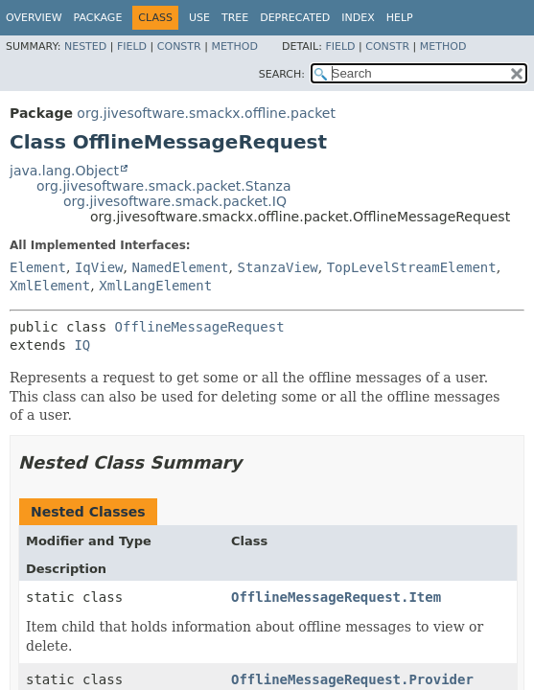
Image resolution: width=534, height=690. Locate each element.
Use (199, 18)
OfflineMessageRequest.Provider (352, 679)
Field (132, 46)
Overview (34, 18)
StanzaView (277, 267)
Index (357, 18)
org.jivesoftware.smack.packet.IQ (175, 201)
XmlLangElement (155, 285)
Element (38, 267)
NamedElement (179, 267)
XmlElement (50, 285)
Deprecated (295, 18)
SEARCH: (282, 74)
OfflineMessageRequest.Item (336, 597)
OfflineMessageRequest (200, 326)
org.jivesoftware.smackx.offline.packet (206, 113)
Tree (234, 18)
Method (234, 46)
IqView (99, 267)
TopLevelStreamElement (412, 267)
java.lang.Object (64, 170)
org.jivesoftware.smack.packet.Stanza (163, 186)
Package (98, 18)
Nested (85, 46)
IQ (82, 345)
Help (399, 18)
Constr (179, 46)
